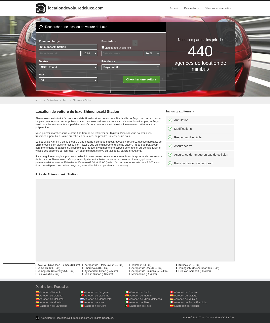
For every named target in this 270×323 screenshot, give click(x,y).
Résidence (109, 61)
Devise (43, 61)
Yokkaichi (43, 268)
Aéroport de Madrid (140, 295)
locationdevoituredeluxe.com (76, 8)
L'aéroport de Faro (140, 305)
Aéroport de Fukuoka (143, 271)
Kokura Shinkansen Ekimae (54, 264)
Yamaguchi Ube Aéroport (192, 268)
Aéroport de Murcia (50, 302)
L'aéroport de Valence (187, 305)
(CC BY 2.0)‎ (228, 317)
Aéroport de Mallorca (51, 298)
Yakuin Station (92, 274)
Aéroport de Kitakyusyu (97, 264)
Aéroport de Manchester (98, 298)
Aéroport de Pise (139, 302)
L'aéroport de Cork (95, 305)
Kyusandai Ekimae (95, 271)
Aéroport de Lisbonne (96, 295)
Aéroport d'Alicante (50, 292)
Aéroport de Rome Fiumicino (190, 302)
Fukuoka (43, 274)
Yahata (135, 264)
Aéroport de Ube (141, 268)
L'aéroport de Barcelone (53, 305)
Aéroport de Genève (186, 292)
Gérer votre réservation (218, 8)
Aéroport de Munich (185, 298)
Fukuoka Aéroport (188, 271)
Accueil (174, 8)
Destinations (191, 8)
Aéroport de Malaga (185, 295)
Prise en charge (49, 41)
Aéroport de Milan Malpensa (145, 298)
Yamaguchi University (50, 271)
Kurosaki (183, 264)
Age (41, 74)
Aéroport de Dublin (140, 292)
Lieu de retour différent (118, 47)
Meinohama (138, 274)
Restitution (109, 41)
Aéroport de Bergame (96, 292)
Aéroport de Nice (94, 302)
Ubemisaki (90, 268)
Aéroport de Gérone (50, 295)
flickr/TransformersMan (206, 317)
